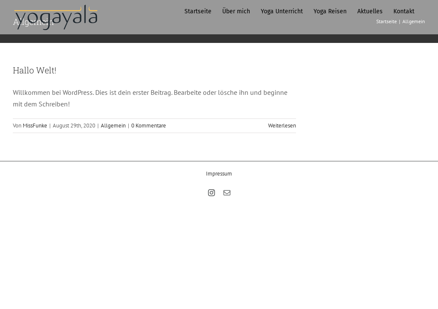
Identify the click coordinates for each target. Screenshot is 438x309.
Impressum (219, 173)
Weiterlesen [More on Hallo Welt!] (282, 125)
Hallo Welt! (34, 70)
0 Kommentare (148, 125)
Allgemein (113, 125)
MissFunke (35, 125)
